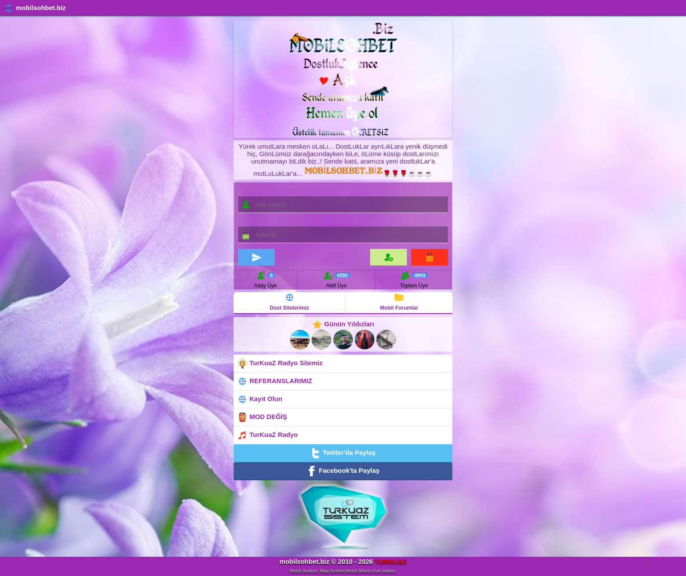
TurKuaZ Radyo (267, 435)
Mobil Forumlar (399, 301)
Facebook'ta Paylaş (343, 471)
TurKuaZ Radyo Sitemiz (279, 363)
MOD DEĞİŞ (262, 417)
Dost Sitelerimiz (289, 301)
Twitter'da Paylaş (342, 453)
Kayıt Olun (259, 399)
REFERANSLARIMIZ (274, 381)
